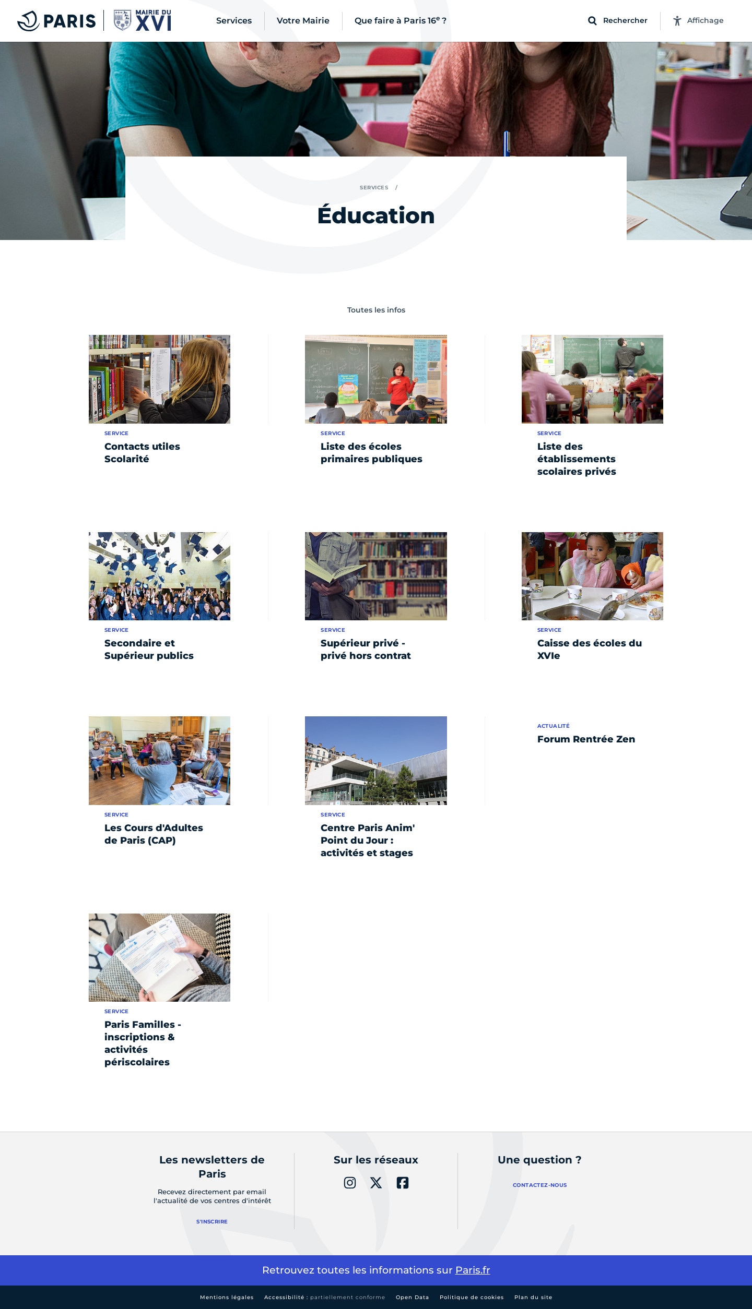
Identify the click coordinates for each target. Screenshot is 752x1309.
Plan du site (533, 1297)
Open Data (412, 1297)
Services (374, 187)
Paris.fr (472, 1270)
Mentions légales (227, 1297)
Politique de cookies (472, 1297)
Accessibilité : (324, 1297)
